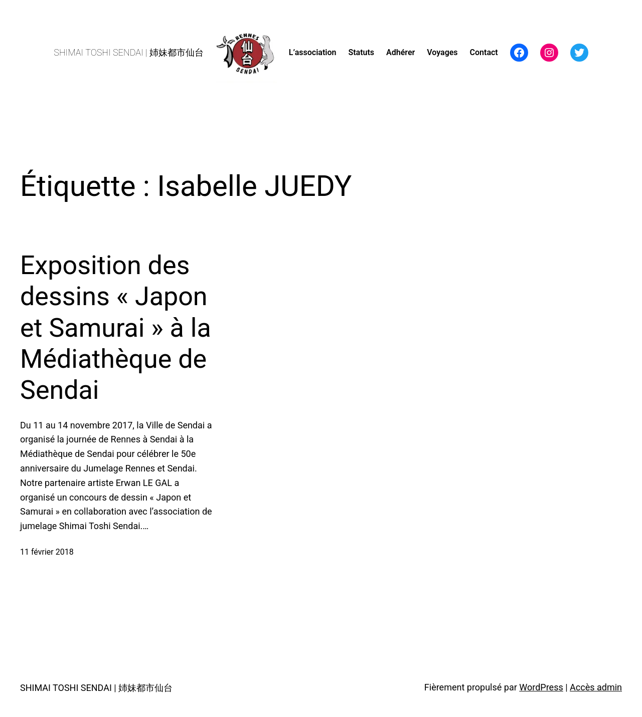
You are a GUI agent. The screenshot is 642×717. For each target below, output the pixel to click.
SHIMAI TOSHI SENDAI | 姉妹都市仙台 (129, 52)
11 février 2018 (47, 552)
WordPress (541, 687)
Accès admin (596, 687)
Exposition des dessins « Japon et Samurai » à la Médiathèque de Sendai (115, 328)
